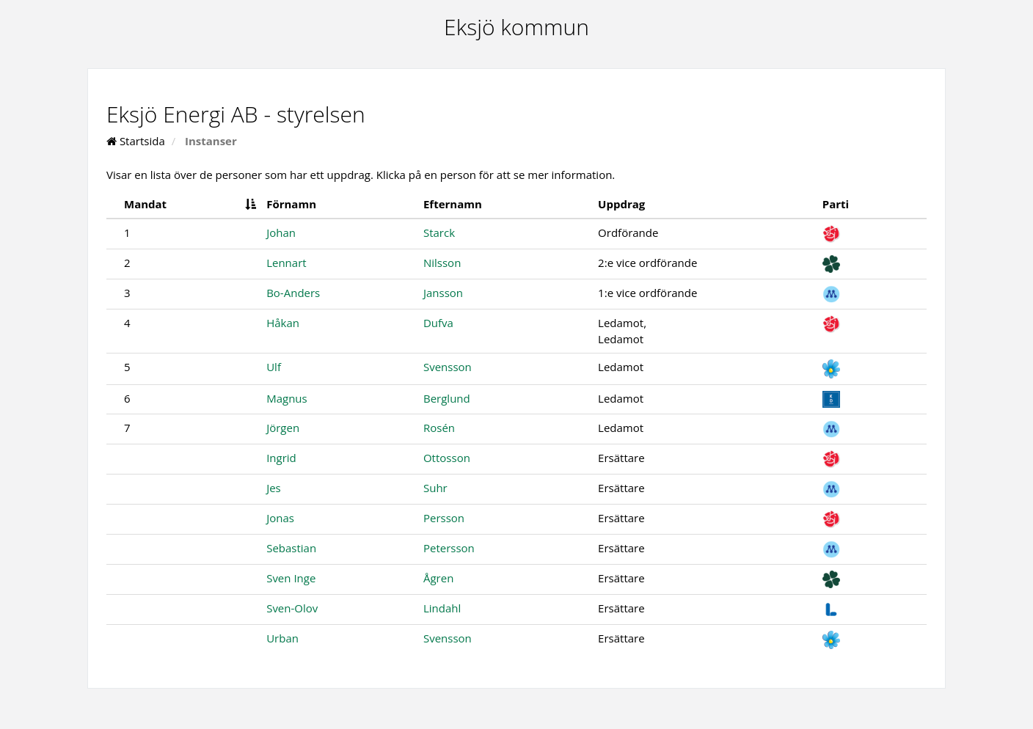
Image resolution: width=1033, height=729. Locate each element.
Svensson (447, 366)
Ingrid (281, 457)
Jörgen (282, 427)
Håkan (282, 322)
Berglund (446, 398)
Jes (273, 487)
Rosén (439, 427)
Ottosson (446, 457)
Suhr (435, 487)
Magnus (286, 398)
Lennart (286, 262)
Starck (439, 232)
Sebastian (291, 548)
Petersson (449, 548)
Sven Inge (290, 578)
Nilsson (442, 262)
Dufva (438, 322)
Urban (282, 638)
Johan (281, 232)
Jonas (280, 517)
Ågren (438, 578)
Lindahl (442, 608)
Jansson (443, 292)
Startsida (135, 140)
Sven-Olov (292, 608)
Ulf (273, 366)
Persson (443, 517)
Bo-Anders (293, 292)
